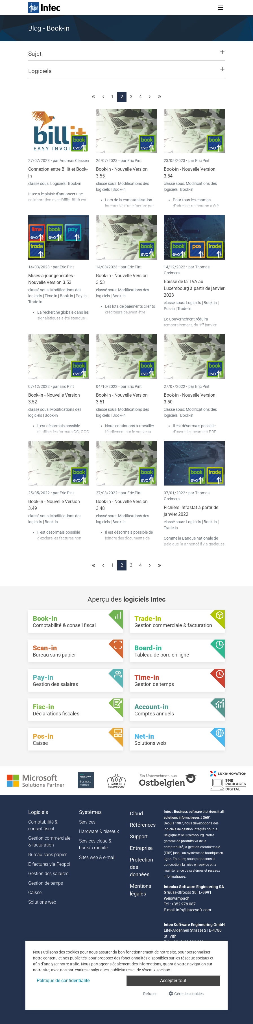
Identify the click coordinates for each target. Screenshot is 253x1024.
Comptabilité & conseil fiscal (43, 825)
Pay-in (81, 296)
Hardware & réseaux (99, 831)
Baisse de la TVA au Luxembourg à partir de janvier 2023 (194, 288)
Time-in (51, 296)
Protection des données (141, 867)
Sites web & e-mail (97, 857)
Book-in (74, 183)
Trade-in (35, 302)
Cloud (136, 813)
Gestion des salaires (48, 873)
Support (139, 836)
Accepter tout (173, 980)
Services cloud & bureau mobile (95, 844)
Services (87, 822)
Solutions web (42, 902)
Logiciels (58, 183)
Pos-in (169, 308)
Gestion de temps (45, 883)
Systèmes (90, 812)
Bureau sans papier (47, 854)
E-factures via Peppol (49, 864)
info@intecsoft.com (193, 910)
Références (143, 825)
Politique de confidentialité (63, 980)
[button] (126, 56)
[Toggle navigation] (220, 7)
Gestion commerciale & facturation (49, 841)
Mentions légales (140, 889)
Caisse (35, 892)
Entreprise (141, 848)
